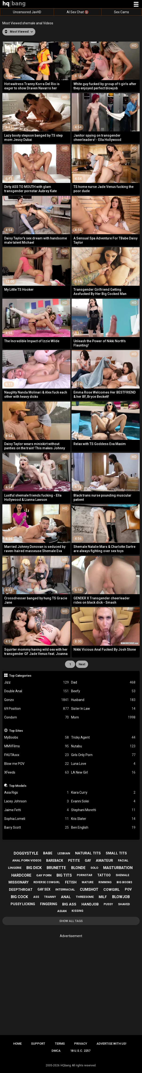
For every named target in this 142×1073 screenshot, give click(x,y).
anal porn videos (26, 860)
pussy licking (23, 904)
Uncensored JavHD (27, 12)
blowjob (121, 897)
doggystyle (26, 853)
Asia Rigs (36, 793)
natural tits (88, 853)
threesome (85, 897)
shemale (122, 875)
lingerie (14, 868)
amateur (104, 860)
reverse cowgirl (46, 882)
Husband (103, 700)
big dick (34, 867)
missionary (18, 882)
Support (38, 1043)
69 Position (36, 709)
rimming (105, 882)
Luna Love (103, 764)
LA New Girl (103, 772)
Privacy (80, 1043)
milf (103, 897)
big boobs (124, 882)
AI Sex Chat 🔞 (78, 12)
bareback (54, 860)
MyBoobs (36, 738)
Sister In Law (103, 709)
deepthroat (20, 889)
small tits (116, 853)
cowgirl (111, 889)
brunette (56, 867)
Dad (103, 682)
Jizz (36, 682)
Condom (36, 717)
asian (62, 911)
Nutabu (103, 746)
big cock (19, 897)
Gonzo (36, 700)
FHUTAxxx (36, 755)
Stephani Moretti (103, 810)
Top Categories (20, 675)
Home (17, 1043)
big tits (64, 875)
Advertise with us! (111, 1043)
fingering (48, 904)
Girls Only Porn (103, 755)
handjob (90, 904)
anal (66, 897)
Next (82, 664)
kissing (77, 911)
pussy (108, 904)
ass (36, 897)
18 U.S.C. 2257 (80, 1050)
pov (128, 889)
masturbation (118, 867)
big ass (69, 904)
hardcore (21, 875)
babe (48, 853)
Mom (103, 717)
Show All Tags (71, 921)
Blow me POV (36, 764)
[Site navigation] (136, 4)
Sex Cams (121, 12)
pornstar (84, 875)
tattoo (104, 875)
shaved (124, 904)
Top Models (17, 785)
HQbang (66, 1065)
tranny (50, 897)
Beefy (103, 691)
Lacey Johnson (36, 801)
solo (94, 868)
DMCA (56, 1050)
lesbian (63, 853)
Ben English (103, 828)
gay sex (43, 889)
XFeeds (36, 772)
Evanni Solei (103, 801)
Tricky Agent (103, 738)
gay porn (44, 875)
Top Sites (16, 730)
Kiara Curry (103, 793)
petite (74, 860)
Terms (60, 1043)
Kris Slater (103, 819)
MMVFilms (36, 746)
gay (88, 860)
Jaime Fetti (36, 810)
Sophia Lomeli (36, 819)
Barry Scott (36, 828)
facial (123, 860)
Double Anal (36, 691)
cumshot (89, 889)
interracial (65, 889)
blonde (78, 867)
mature (87, 882)
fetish (71, 882)
